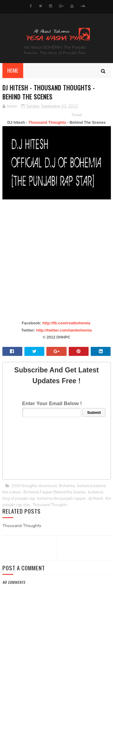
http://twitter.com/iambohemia (64, 330)
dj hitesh (95, 498)
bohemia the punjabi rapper (61, 498)
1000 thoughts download (34, 486)
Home (12, 70)
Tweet (76, 115)
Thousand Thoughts (47, 122)
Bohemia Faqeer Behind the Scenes (55, 492)
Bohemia (67, 486)
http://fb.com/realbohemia (66, 323)
